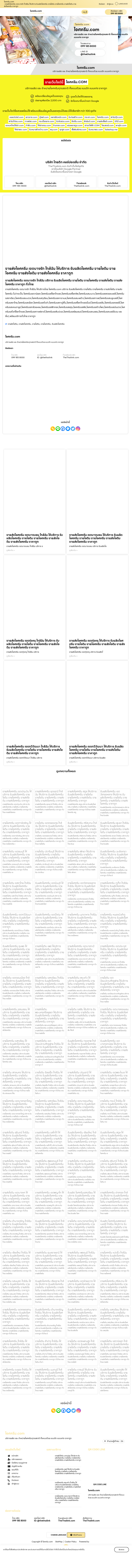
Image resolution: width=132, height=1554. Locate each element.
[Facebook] (63, 428)
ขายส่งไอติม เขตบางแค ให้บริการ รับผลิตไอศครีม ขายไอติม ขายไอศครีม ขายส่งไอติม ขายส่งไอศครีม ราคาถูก (16, 1197)
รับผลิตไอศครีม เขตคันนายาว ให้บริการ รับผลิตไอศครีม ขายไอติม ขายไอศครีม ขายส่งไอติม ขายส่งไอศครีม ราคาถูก (82, 1314)
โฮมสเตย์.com (108, 125)
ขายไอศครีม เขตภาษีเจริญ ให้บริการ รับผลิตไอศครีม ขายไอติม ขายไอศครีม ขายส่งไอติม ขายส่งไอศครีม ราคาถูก (17, 827)
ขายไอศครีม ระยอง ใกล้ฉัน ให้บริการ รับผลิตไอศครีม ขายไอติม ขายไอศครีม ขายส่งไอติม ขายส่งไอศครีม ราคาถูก (17, 1374)
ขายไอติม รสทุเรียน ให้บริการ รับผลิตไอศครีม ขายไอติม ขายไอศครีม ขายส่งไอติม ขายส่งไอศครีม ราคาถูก (114, 1314)
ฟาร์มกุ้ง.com (117, 117)
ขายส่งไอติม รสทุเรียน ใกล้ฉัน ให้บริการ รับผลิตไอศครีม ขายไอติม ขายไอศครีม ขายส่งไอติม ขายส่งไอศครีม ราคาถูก (49, 982)
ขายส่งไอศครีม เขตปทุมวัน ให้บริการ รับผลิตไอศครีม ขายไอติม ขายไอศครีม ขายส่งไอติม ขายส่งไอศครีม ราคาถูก (17, 796)
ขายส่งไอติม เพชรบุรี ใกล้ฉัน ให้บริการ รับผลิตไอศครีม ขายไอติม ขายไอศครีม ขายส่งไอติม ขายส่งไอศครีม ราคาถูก (82, 1257)
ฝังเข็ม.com (77, 121)
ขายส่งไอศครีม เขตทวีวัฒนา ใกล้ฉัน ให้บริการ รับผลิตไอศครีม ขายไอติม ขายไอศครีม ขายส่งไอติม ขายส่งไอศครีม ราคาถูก (34, 750)
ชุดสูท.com (64, 129)
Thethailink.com (81, 186)
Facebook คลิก (69, 355)
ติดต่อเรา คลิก (116, 11)
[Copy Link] (53, 428)
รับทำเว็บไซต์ (112, 183)
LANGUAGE (123, 4)
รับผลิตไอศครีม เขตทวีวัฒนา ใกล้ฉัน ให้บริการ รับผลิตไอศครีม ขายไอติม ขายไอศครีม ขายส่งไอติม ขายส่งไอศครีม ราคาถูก (17, 921)
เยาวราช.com (31, 117)
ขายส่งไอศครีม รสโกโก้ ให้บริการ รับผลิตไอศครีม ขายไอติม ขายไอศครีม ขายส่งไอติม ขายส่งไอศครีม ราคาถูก (48, 1137)
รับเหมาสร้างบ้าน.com (38, 129)
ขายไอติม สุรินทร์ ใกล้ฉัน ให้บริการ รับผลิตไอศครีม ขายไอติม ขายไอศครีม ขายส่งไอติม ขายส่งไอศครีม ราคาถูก (113, 1165)
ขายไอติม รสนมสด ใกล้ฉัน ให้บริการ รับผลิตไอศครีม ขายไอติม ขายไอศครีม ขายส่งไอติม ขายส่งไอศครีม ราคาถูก (17, 1285)
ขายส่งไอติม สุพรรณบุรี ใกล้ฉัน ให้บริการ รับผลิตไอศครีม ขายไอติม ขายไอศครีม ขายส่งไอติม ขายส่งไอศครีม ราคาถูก (49, 1165)
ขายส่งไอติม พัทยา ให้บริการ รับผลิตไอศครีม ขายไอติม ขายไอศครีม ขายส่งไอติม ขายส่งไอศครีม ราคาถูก (82, 856)
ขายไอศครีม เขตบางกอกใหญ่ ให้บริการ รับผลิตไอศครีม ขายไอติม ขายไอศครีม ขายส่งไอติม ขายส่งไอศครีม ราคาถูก (17, 1105)
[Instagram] (78, 428)
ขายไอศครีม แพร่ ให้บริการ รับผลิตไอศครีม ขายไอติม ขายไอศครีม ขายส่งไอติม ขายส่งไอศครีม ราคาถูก (68, 1471)
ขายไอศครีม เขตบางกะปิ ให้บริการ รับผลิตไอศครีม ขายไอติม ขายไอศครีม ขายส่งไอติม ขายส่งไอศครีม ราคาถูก (67, 1499)
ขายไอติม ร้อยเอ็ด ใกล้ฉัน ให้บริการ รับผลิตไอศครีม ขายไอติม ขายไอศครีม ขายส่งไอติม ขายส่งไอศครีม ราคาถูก (49, 1077)
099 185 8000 (117, 13)
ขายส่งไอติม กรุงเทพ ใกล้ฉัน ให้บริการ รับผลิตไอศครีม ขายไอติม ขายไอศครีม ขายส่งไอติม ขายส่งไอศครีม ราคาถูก (17, 1165)
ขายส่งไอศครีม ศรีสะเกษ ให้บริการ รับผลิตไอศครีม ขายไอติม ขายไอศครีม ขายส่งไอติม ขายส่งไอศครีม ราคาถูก (113, 1285)
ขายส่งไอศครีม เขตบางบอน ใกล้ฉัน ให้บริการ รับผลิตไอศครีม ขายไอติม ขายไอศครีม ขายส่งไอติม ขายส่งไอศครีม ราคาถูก (34, 538)
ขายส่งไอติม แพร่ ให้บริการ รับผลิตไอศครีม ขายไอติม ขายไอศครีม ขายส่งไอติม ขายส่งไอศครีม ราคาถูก (49, 950)
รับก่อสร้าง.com (75, 117)
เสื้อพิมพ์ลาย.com (78, 129)
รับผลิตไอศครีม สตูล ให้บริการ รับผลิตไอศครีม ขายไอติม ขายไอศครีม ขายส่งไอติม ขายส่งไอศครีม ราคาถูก (113, 1137)
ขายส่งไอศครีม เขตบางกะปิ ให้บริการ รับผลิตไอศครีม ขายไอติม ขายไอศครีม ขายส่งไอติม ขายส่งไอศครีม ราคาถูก (82, 950)
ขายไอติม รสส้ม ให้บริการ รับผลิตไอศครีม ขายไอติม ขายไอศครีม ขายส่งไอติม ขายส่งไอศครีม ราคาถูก (82, 1014)
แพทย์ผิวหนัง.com (59, 117)
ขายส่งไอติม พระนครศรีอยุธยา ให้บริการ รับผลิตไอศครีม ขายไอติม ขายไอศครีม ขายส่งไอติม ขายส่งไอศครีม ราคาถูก (49, 1015)
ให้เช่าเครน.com (44, 125)
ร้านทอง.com (59, 125)
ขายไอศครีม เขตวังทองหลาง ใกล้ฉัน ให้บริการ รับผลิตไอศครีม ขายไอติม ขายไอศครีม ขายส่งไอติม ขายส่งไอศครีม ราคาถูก (82, 889)
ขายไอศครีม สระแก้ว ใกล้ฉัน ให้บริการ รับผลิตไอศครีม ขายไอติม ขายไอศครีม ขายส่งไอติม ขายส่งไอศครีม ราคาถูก (68, 1485)
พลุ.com (53, 129)
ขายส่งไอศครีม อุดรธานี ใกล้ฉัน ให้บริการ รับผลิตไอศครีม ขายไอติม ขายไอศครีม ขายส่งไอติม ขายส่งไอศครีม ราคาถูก (49, 796)
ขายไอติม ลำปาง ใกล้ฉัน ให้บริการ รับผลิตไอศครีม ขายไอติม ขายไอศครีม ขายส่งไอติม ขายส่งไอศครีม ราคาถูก (48, 1345)
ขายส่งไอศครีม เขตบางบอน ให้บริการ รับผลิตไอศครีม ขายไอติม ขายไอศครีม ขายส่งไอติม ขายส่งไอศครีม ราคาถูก (95, 538)
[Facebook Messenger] (68, 428)
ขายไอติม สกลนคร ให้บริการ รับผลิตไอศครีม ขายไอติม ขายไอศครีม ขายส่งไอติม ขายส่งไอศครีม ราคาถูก (17, 1077)
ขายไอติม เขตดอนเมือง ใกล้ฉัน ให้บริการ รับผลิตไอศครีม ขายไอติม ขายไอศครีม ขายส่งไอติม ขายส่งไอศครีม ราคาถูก (17, 982)
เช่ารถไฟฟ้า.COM (92, 125)
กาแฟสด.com (31, 121)
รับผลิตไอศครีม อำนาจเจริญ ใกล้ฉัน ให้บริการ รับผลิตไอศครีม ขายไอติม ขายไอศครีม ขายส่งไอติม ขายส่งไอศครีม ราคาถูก (49, 1315)
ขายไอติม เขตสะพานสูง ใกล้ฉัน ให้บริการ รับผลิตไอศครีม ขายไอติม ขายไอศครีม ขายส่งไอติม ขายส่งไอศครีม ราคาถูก (82, 1345)
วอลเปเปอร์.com (16, 117)
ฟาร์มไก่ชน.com (16, 121)
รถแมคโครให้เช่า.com (15, 125)
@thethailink (88, 54)
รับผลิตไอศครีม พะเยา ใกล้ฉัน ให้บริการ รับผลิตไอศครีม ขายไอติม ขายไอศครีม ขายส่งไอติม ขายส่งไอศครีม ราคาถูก (114, 827)
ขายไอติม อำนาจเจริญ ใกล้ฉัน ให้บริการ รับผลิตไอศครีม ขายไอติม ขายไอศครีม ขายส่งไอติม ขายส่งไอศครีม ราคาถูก (17, 1225)
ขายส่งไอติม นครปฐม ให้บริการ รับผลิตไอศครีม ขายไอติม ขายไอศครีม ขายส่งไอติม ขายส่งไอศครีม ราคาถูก (68, 1457)
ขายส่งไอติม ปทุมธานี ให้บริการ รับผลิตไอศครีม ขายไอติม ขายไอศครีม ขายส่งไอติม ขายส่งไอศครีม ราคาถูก (81, 1077)
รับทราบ (121, 1549)
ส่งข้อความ (87, 1518)
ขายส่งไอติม (13, 324)
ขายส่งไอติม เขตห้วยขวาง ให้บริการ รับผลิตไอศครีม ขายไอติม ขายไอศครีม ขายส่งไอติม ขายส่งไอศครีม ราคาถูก (82, 1285)
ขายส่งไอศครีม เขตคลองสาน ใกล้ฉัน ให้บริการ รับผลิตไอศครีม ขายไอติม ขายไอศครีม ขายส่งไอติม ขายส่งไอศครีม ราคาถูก (17, 1315)
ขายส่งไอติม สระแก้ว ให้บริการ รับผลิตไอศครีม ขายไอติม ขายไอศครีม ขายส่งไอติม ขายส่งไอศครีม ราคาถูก (81, 982)
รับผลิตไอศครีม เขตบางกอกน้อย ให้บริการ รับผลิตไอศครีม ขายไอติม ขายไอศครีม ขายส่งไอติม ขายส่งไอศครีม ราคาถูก (114, 1047)
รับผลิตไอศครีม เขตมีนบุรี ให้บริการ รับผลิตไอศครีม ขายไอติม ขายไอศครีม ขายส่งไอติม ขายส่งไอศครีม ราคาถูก (49, 887)
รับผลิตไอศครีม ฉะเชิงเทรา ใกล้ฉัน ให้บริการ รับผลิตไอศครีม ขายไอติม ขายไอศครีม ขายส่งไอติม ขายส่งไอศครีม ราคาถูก (114, 857)
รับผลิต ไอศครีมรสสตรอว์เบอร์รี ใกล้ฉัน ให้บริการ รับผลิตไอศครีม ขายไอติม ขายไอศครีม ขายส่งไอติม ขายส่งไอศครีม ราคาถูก (114, 1227)
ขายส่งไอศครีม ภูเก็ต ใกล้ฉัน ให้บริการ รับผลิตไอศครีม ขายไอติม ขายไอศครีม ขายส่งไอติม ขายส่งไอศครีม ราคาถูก (114, 887)
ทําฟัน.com (31, 125)
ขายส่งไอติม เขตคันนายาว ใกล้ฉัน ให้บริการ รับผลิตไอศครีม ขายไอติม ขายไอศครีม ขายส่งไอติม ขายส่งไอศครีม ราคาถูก (81, 1167)
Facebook (81, 183)
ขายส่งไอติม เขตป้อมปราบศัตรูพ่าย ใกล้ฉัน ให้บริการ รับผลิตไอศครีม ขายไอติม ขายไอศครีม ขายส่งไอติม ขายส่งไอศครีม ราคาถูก (49, 1047)
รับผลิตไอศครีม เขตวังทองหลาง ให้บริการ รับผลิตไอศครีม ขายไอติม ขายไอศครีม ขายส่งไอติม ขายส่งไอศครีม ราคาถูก (114, 797)
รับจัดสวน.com (62, 121)
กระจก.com (90, 117)
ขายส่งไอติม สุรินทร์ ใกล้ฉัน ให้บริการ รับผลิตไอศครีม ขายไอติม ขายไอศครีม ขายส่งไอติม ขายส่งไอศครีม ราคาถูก (17, 1137)
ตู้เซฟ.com (44, 117)
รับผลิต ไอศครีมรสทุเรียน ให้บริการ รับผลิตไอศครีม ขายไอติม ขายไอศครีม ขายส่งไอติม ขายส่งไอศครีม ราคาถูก (82, 1197)
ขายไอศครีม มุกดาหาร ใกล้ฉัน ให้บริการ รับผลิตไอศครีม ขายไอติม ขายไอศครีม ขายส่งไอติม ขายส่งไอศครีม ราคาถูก (82, 919)
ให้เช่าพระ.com (21, 129)
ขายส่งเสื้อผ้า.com (105, 121)
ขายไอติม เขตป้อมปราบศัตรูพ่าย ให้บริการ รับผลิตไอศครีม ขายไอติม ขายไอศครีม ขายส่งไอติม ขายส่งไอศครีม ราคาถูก (114, 984)
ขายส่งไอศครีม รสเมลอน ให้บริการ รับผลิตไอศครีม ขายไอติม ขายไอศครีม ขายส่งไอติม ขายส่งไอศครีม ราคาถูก (16, 1014)
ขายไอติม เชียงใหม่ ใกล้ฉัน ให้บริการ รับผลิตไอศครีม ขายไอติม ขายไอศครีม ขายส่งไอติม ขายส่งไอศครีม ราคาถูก (17, 1257)
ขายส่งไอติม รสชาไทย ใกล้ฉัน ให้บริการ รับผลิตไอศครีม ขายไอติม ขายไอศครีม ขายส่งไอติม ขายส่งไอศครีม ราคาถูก (17, 887)
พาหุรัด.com (121, 125)
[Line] (58, 428)
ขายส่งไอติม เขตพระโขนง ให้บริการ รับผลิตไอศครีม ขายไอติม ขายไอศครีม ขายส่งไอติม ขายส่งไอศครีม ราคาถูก (114, 1077)
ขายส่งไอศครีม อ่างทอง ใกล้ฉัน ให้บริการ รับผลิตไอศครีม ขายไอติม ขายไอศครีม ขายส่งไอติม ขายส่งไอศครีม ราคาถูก (114, 1197)
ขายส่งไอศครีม (25, 324)
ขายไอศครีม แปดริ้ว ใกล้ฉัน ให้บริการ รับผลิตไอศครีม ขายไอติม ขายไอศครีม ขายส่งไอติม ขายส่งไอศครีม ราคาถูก (114, 1257)
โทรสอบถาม (86, 43)
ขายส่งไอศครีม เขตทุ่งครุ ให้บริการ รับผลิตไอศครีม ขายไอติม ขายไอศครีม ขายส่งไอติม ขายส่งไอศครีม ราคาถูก (97, 644)
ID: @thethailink (44, 357)
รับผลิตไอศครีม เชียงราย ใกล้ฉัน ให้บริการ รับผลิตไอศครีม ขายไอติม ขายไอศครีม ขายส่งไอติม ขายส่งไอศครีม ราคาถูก (49, 1285)
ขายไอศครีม (46, 324)
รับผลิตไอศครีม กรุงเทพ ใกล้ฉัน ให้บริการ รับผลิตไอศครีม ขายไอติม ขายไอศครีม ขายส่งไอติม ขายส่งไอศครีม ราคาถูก (82, 1045)
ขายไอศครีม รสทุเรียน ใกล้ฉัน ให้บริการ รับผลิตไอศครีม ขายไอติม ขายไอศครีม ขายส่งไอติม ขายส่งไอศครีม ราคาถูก (49, 1105)
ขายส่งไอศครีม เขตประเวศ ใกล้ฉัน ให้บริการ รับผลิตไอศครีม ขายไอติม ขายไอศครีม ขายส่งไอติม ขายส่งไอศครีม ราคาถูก (114, 952)
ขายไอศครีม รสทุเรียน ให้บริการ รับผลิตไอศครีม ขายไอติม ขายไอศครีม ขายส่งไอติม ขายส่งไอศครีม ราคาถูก (16, 1045)
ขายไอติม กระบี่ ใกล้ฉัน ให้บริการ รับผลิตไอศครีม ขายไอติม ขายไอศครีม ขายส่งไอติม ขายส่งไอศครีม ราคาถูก (113, 1105)
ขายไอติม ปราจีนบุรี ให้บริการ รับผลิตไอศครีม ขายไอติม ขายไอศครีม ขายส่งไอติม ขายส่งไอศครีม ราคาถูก (49, 856)
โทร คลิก (19, 183)
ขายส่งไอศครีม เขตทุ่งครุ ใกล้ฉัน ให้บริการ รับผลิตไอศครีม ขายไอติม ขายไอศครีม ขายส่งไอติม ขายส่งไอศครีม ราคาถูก (32, 644)
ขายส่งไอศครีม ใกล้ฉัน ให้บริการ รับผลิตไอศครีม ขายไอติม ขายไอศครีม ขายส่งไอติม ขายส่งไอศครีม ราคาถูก (16, 1345)
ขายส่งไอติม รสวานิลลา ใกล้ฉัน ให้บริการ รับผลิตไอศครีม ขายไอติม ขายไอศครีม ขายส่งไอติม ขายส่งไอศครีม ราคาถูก (114, 1345)
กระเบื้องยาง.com (46, 121)
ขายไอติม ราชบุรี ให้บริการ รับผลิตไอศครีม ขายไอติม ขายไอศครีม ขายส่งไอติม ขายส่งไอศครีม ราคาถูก (82, 1374)
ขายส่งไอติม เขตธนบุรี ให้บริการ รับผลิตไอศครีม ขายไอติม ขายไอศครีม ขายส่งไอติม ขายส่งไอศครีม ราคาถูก (16, 856)
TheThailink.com (113, 186)
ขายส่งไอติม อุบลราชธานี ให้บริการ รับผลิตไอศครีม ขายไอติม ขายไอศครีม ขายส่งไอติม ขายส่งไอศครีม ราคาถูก (48, 1257)
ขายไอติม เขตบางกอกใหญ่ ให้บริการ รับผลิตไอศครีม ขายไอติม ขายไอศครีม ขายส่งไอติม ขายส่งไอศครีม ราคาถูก (82, 1225)
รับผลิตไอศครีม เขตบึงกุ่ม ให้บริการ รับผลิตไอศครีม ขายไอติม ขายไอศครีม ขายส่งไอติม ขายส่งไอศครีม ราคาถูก (49, 919)
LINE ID (84, 51)
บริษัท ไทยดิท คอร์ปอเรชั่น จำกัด (66, 162)
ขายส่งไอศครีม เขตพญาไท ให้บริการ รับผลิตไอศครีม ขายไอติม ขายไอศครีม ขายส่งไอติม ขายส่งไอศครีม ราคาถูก (49, 1197)
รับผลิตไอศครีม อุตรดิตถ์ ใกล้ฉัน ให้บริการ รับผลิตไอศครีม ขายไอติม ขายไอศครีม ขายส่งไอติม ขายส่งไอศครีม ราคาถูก (49, 1225)
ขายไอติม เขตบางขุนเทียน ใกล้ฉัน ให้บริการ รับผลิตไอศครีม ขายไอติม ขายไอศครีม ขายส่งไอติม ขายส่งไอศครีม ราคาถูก (81, 1107)
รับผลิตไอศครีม (58, 324)
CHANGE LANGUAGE (58, 1535)
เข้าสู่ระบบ (110, 4)
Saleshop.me (111, 129)
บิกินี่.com (119, 121)
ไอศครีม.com (103, 117)
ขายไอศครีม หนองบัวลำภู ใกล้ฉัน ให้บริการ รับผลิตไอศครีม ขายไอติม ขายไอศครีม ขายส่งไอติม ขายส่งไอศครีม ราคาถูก (114, 921)
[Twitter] (73, 428)
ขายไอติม (36, 324)
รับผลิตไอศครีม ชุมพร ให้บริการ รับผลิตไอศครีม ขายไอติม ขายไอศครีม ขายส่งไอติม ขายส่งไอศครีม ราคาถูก (16, 950)
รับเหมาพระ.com (96, 129)
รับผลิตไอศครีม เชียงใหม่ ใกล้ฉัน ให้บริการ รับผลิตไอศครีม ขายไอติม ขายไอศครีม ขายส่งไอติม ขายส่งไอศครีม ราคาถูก (82, 1137)
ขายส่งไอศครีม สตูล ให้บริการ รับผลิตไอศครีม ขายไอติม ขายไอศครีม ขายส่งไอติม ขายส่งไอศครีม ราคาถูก (82, 796)
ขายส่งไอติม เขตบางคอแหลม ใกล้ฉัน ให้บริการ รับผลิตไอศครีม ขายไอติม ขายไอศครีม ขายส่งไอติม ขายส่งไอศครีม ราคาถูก (114, 1015)
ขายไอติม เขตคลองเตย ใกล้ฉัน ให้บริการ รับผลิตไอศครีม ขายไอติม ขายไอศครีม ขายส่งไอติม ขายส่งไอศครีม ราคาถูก (49, 827)
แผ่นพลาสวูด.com (74, 125)
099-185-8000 (19, 186)
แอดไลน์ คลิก (50, 183)
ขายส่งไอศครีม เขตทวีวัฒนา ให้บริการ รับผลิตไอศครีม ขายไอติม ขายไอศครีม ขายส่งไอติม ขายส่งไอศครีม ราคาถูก (96, 750)
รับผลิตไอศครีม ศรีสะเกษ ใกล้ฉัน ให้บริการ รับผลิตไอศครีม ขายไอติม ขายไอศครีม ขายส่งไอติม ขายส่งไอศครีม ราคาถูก (82, 827)
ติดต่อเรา (102, 4)
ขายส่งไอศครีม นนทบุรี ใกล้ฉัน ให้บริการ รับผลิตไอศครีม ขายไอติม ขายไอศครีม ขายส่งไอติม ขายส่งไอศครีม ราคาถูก (49, 1374)
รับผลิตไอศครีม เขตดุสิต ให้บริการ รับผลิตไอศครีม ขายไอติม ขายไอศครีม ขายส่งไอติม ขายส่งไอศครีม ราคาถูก (113, 1374)
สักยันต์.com (89, 121)
